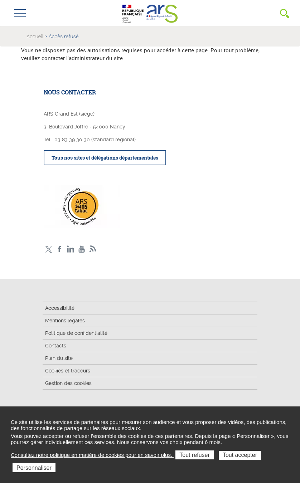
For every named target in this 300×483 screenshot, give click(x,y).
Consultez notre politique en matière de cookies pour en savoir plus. (92, 455)
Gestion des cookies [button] (68, 383)
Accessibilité (59, 308)
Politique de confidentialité (76, 333)
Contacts (55, 345)
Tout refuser (194, 455)
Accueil (34, 36)
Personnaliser (34, 468)
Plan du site (59, 358)
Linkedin (71, 249)
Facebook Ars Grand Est (59, 249)
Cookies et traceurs (67, 371)
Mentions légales (65, 320)
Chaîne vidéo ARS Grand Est (82, 249)
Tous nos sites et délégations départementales (105, 157)
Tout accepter (240, 455)
